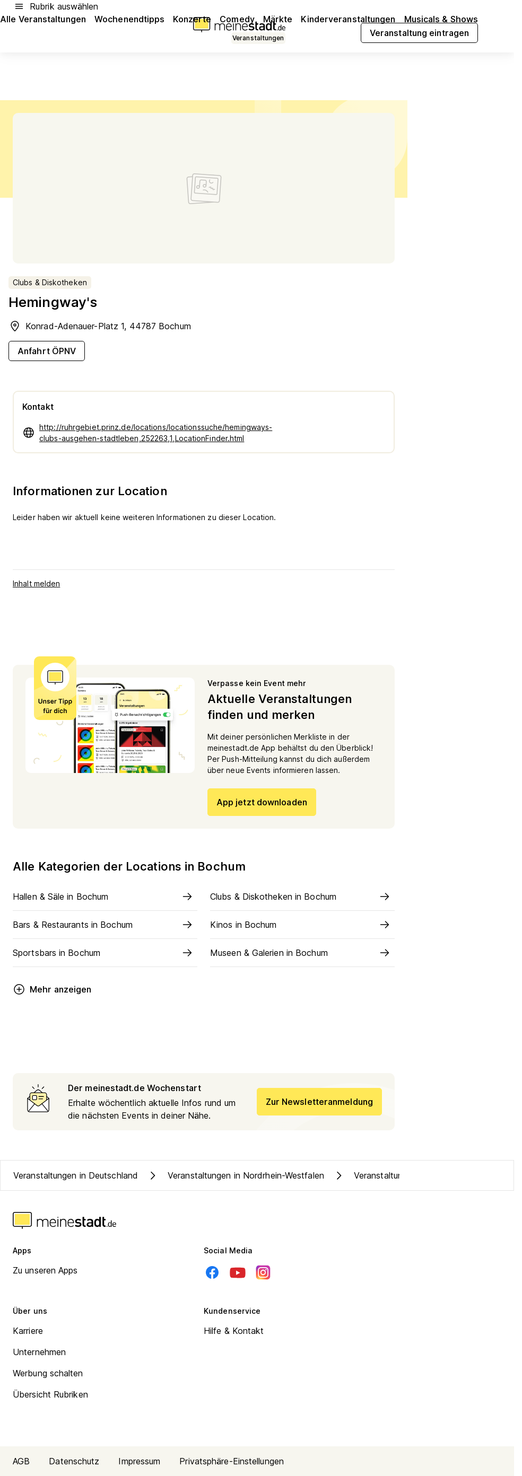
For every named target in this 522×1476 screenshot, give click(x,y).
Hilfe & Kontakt (234, 1330)
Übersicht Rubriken (50, 1394)
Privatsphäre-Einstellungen (231, 1461)
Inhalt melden (36, 583)
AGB (21, 1461)
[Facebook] (212, 1272)
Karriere (28, 1330)
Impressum (139, 1461)
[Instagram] (263, 1272)
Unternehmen (39, 1352)
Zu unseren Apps (45, 1270)
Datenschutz (74, 1461)
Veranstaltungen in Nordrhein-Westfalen (235, 1175)
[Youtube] (237, 1272)
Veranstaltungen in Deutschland (75, 1175)
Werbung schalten (48, 1373)
